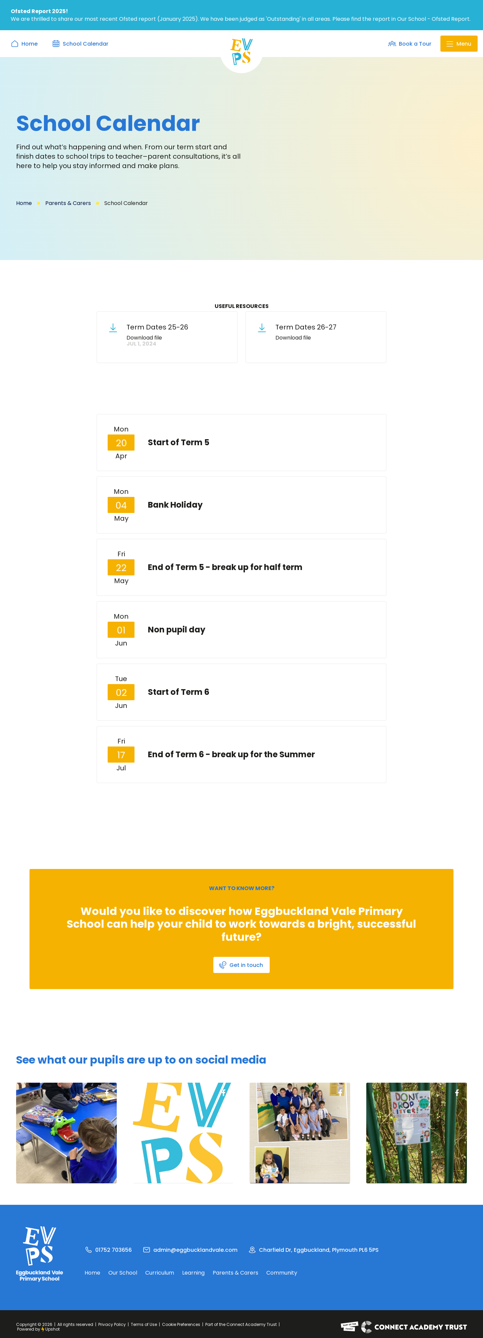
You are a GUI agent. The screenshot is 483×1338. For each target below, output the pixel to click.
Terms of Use (144, 1324)
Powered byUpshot (38, 1329)
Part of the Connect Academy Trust (241, 1324)
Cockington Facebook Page (106, 1092)
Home (24, 203)
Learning (193, 1273)
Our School (122, 1273)
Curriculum (159, 1273)
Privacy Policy (112, 1324)
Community (281, 1273)
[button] (459, 44)
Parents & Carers (68, 203)
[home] (241, 51)
